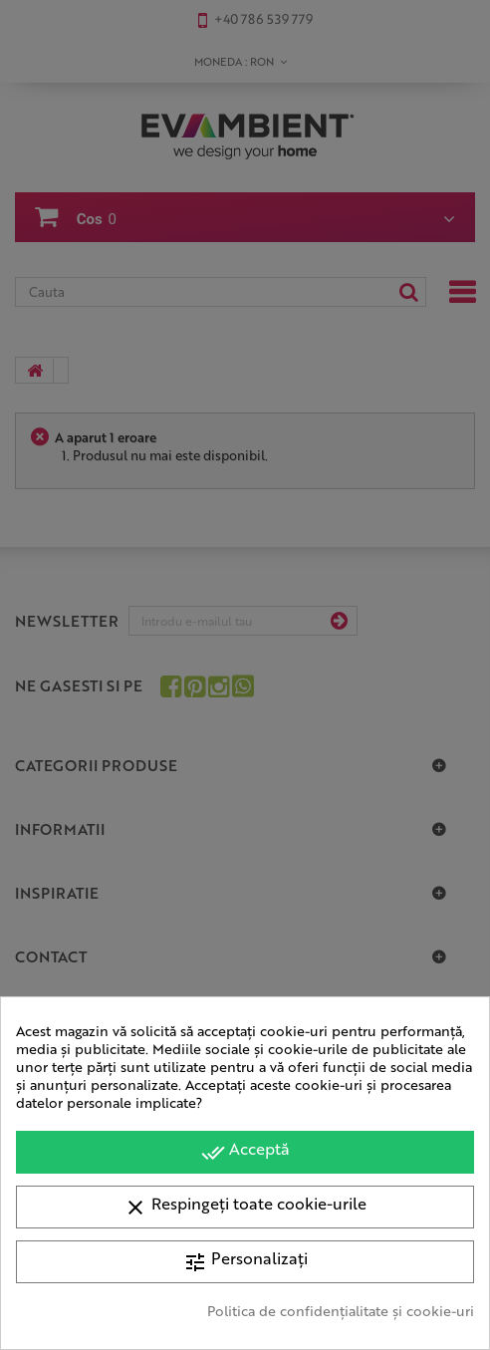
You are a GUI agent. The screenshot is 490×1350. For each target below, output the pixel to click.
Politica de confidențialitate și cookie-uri (340, 1310)
